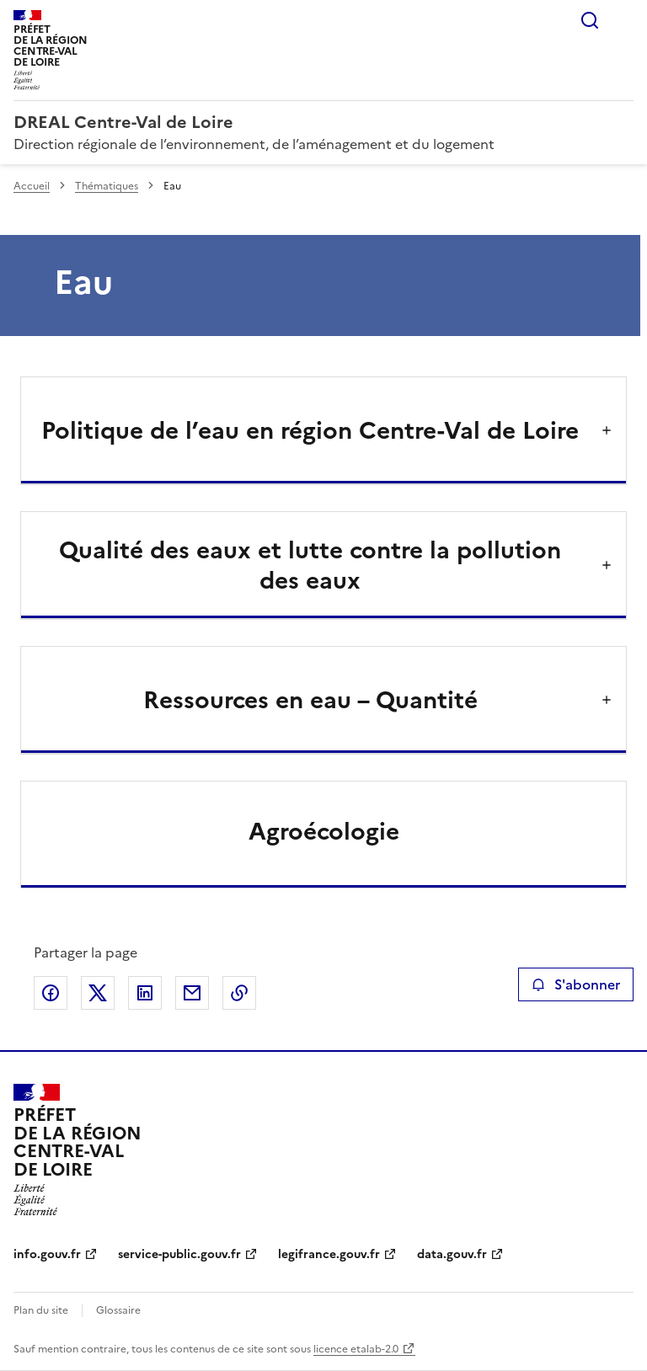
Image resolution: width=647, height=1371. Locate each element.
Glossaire (118, 1310)
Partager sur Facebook (50, 993)
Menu (623, 20)
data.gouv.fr (452, 1254)
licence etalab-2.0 (355, 1349)
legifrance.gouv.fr (329, 1254)
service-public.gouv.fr (179, 1254)
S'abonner (576, 984)
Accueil (31, 186)
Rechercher (590, 20)
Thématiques (106, 186)
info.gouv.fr (47, 1254)
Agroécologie (324, 831)
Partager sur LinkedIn (145, 993)
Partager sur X (98, 993)
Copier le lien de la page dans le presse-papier (239, 993)
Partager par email (192, 993)
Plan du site (40, 1310)
